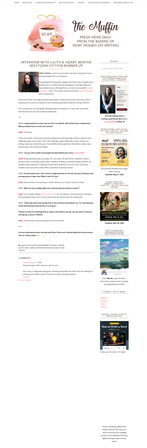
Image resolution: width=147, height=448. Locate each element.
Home (16, 2)
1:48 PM (26, 277)
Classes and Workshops (45, 2)
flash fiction (26, 245)
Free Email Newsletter (123, 2)
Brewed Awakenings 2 (86, 91)
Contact (81, 2)
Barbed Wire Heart (48, 194)
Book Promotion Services (99, 2)
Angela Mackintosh (30, 262)
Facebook (103, 298)
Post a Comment (24, 280)
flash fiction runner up (41, 245)
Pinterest (103, 307)
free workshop (110, 122)
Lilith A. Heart (24, 248)
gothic (54, 245)
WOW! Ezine (27, 2)
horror (61, 245)
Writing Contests (66, 2)
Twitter (103, 304)
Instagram (104, 301)
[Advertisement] (114, 389)
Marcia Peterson (37, 248)
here (37, 235)
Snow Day (78, 153)
